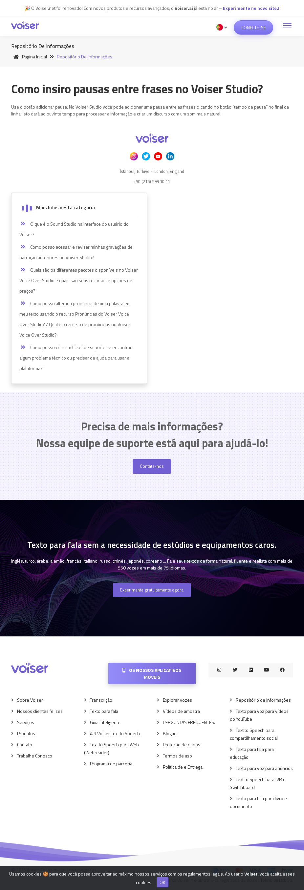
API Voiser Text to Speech (115, 733)
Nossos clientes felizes (40, 711)
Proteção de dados (181, 744)
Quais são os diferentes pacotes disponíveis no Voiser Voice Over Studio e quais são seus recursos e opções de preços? (78, 280)
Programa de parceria (111, 763)
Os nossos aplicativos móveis (151, 673)
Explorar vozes (177, 699)
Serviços (25, 722)
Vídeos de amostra (181, 711)
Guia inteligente (105, 722)
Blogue (170, 733)
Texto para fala (104, 711)
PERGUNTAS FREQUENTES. (189, 722)
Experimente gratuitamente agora (152, 590)
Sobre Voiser (30, 699)
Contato (24, 744)
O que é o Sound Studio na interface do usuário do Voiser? (74, 229)
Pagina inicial (29, 56)
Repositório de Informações (263, 699)
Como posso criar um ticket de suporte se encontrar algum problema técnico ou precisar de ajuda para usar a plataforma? (75, 358)
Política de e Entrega (183, 766)
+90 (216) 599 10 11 (152, 181)
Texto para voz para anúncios (264, 768)
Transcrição (101, 699)
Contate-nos (152, 466)
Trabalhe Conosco (34, 755)
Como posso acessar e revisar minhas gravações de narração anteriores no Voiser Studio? (76, 252)
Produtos (26, 733)
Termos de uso (177, 755)
